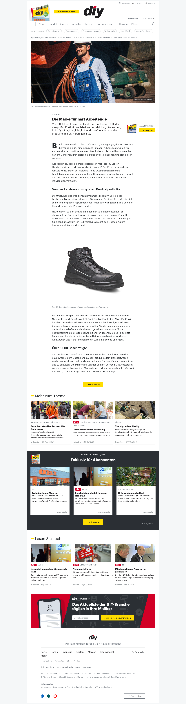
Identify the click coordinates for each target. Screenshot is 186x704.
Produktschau (54, 31)
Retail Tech (125, 31)
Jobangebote (46, 661)
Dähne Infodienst (71, 674)
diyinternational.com (50, 667)
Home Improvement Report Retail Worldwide (106, 677)
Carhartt (82, 144)
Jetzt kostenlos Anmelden (118, 617)
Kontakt (88, 687)
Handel (54, 651)
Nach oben (134, 696)
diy (42, 674)
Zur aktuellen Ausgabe (66, 11)
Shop (69, 661)
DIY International (54, 674)
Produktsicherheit (74, 687)
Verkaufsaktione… (143, 31)
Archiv (44, 655)
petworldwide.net (83, 667)
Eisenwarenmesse (91, 31)
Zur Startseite (93, 384)
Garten (80, 651)
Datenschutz (58, 687)
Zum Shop (137, 4)
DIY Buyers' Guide (48, 677)
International (107, 651)
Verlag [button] (150, 18)
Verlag (77, 661)
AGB (96, 687)
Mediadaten (106, 687)
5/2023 (81, 37)
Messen (92, 651)
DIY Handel (86, 674)
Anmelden (149, 4)
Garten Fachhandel (102, 674)
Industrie (67, 651)
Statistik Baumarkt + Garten (71, 677)
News (44, 651)
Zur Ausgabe (147, 130)
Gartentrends (71, 31)
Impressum (46, 687)
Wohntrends (109, 31)
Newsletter (124, 4)
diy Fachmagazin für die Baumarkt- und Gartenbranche (53, 37)
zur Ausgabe (93, 522)
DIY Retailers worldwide (124, 674)
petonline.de (67, 667)
